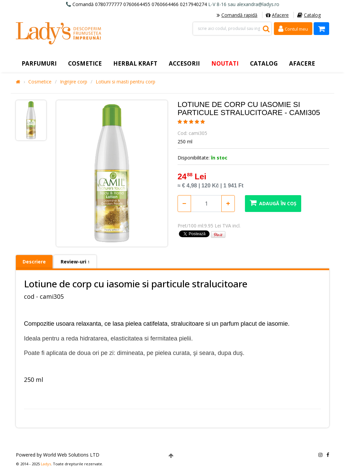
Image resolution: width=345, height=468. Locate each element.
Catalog (309, 15)
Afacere (277, 15)
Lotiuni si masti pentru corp (125, 82)
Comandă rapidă (237, 15)
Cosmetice (40, 82)
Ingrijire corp (73, 82)
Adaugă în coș (273, 203)
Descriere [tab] (34, 261)
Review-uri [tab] (75, 261)
